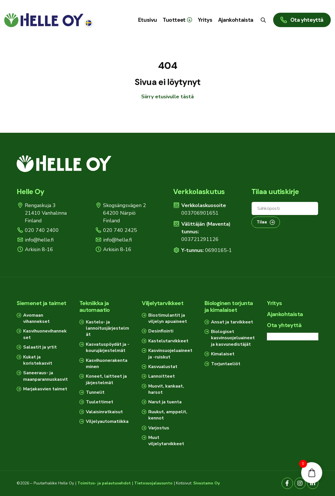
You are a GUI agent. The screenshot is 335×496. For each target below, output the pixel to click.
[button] (177, 20)
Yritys (274, 303)
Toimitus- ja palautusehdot (104, 483)
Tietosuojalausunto (153, 483)
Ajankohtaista (285, 314)
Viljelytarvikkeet (162, 303)
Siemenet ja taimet (41, 303)
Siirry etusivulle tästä (167, 96)
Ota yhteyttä (284, 325)
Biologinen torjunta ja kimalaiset (229, 306)
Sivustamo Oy (206, 483)
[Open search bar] (263, 19)
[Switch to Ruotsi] (88, 23)
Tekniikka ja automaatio (94, 306)
